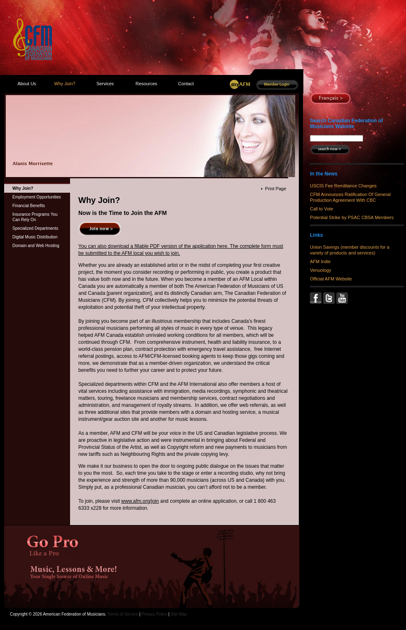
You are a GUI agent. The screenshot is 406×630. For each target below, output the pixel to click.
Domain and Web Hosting (35, 245)
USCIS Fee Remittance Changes (343, 185)
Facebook (316, 298)
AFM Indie (320, 261)
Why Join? (22, 188)
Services (105, 83)
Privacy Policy (154, 614)
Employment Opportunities (36, 197)
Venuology (320, 270)
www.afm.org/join (140, 501)
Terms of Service (123, 614)
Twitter (329, 298)
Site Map (179, 614)
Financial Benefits (28, 205)
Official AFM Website (331, 278)
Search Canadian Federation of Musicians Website (346, 123)
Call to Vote (321, 208)
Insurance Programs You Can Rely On (35, 217)
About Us (26, 83)
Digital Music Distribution (34, 237)
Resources (146, 83)
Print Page (275, 188)
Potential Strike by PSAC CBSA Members (352, 217)
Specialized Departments (35, 228)
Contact (186, 83)
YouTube (343, 298)
